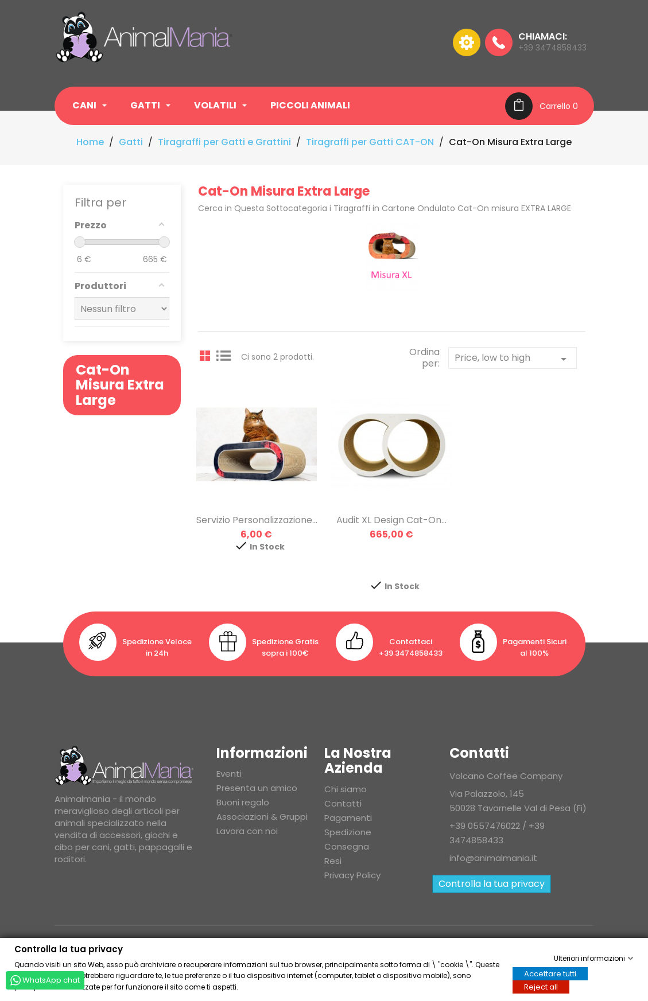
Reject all (541, 986)
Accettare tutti (550, 973)
